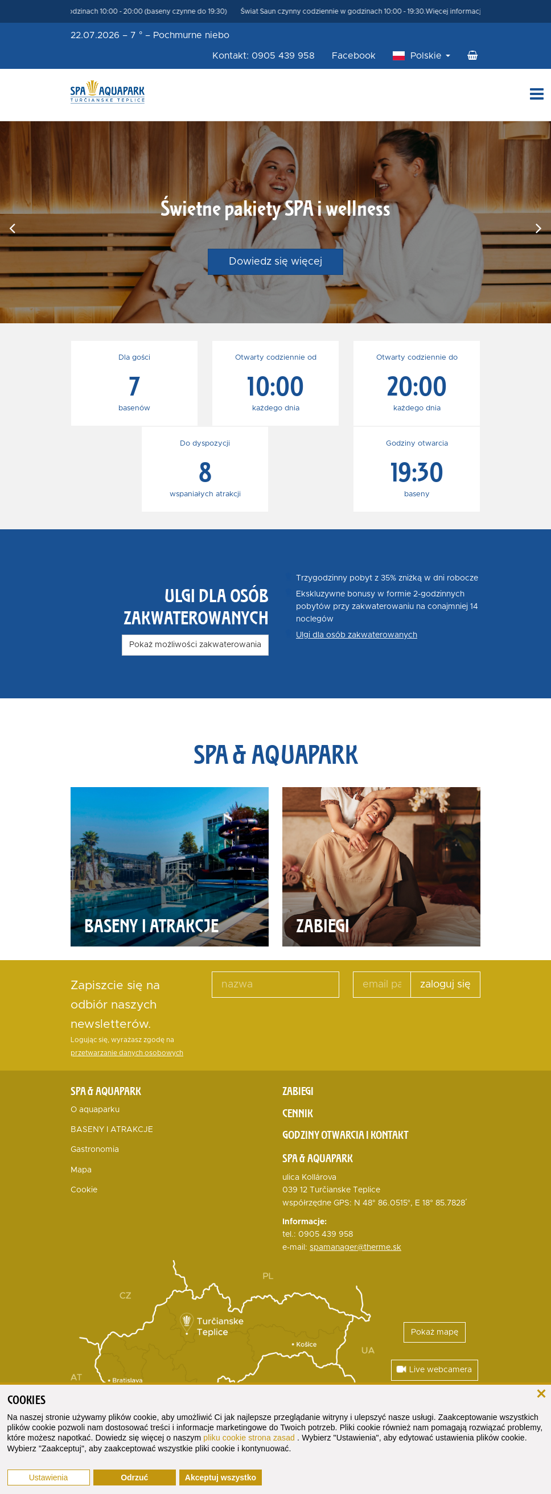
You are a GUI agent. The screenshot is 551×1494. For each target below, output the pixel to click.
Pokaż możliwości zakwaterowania (195, 645)
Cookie (84, 1190)
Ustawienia (48, 1477)
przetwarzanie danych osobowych (127, 1053)
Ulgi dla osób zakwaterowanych (356, 635)
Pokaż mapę (434, 1332)
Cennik (297, 1113)
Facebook (354, 55)
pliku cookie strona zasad (250, 1437)
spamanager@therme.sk (355, 1248)
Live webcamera (433, 1369)
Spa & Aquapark (106, 1091)
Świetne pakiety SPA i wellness (275, 208)
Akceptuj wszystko (220, 1477)
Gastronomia (95, 1150)
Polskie (430, 55)
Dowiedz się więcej (275, 262)
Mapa (81, 1170)
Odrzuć (134, 1477)
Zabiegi (298, 1091)
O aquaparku (95, 1110)
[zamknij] (541, 1392)
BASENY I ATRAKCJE (112, 1130)
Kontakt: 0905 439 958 (263, 55)
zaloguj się (445, 984)
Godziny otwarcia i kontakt (345, 1135)
